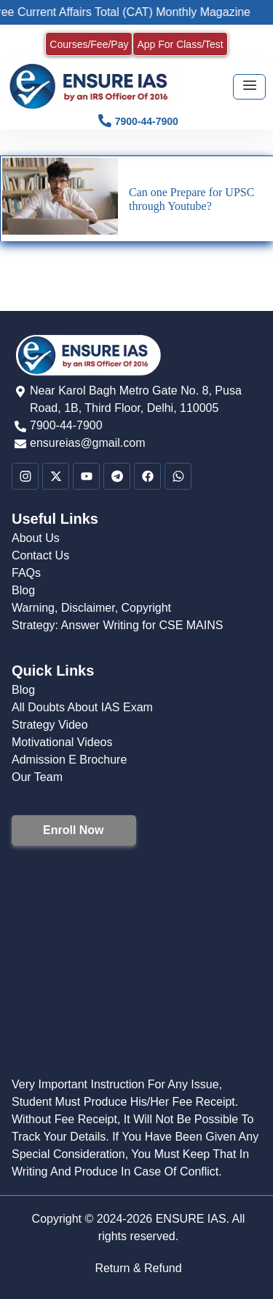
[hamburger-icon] (249, 87)
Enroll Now (73, 830)
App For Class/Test (180, 44)
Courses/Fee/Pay (89, 44)
